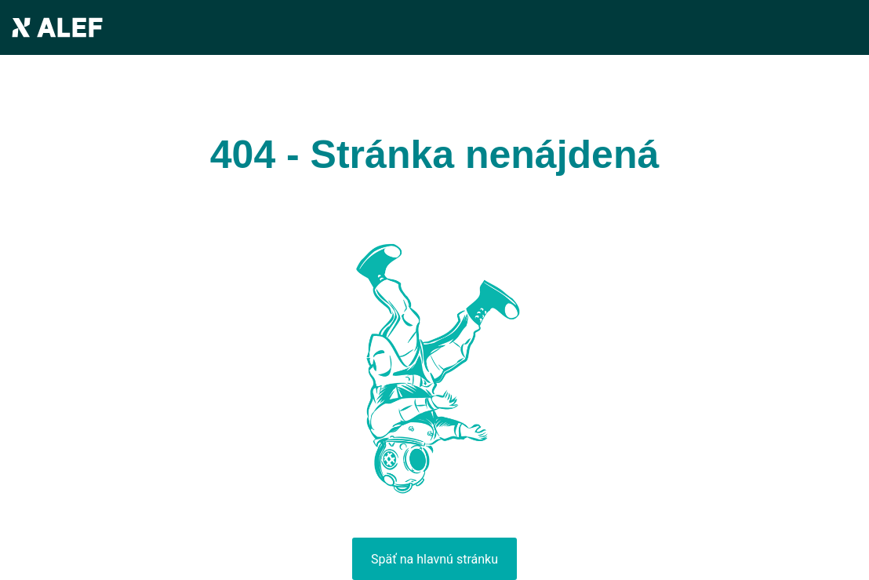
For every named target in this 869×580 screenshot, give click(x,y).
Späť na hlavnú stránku (434, 559)
